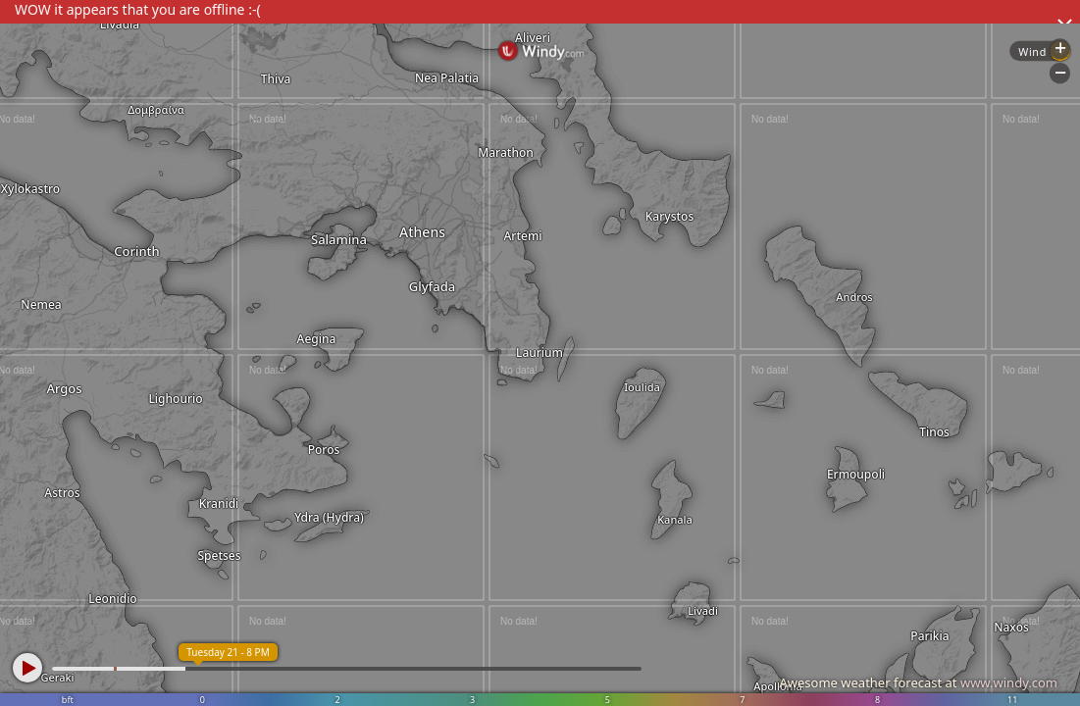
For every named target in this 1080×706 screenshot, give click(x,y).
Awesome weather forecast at (918, 682)
